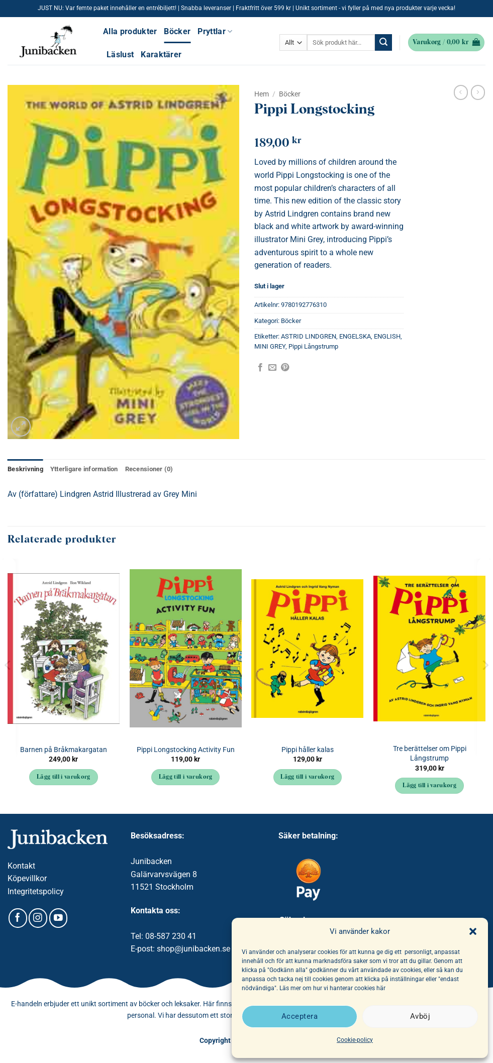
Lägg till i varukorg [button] (63, 777)
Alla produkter (130, 31)
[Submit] (383, 42)
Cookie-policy (355, 1039)
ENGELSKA (355, 336)
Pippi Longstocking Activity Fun (186, 750)
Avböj (420, 1016)
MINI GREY (269, 346)
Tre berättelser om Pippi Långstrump (429, 754)
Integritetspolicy (36, 891)
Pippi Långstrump (313, 346)
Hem (261, 94)
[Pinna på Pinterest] (285, 367)
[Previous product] (478, 92)
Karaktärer (161, 54)
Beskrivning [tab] (25, 469)
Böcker (177, 31)
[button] (473, 931)
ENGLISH (387, 336)
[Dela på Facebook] (260, 367)
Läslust (120, 54)
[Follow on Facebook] (18, 917)
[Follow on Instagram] (38, 917)
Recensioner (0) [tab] (149, 469)
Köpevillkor (27, 878)
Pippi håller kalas (307, 750)
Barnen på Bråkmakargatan (63, 750)
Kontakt (21, 866)
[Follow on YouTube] (58, 917)
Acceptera (299, 1016)
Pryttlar (215, 31)
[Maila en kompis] (272, 367)
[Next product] (461, 92)
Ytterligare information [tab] (84, 469)
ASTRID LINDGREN (308, 336)
